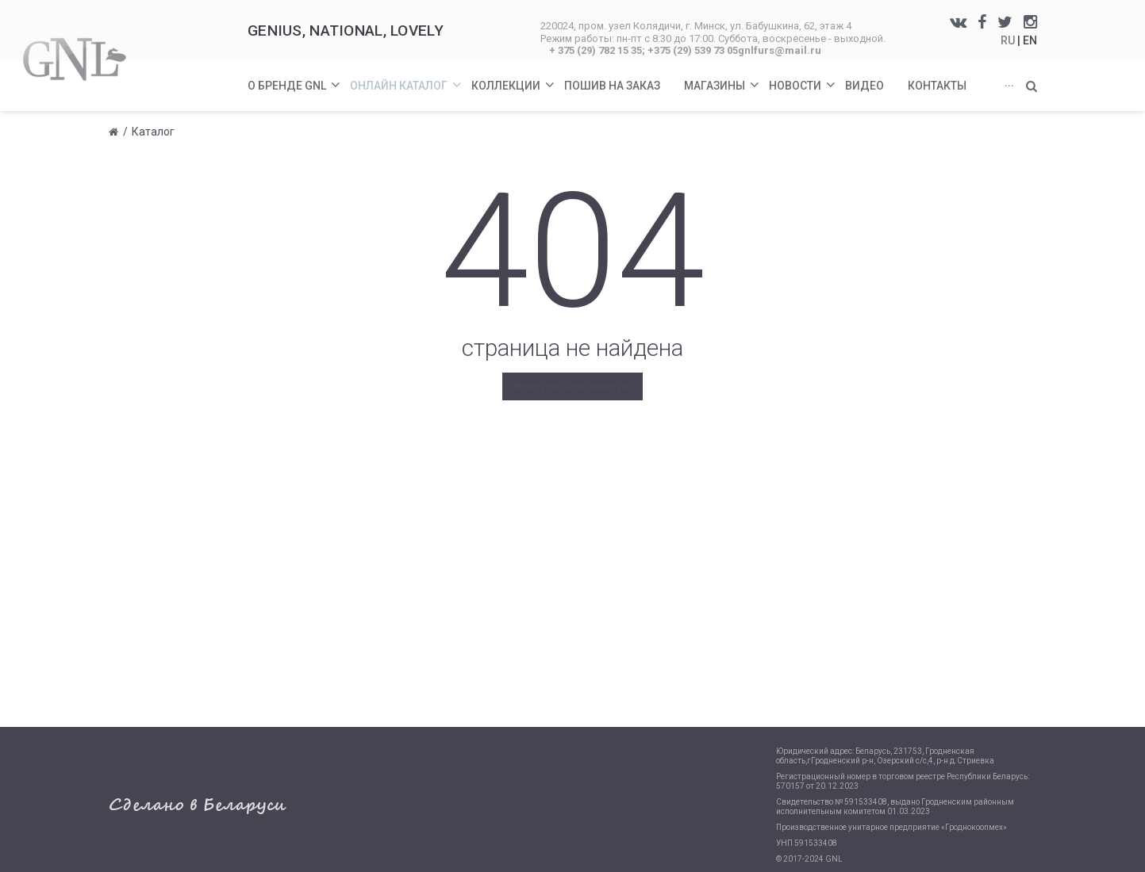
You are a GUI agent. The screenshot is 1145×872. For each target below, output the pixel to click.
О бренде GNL (295, 76)
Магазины (722, 76)
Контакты (937, 85)
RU (1009, 40)
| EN (1027, 40)
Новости (803, 76)
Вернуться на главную (572, 386)
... (1009, 82)
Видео (864, 85)
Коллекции (513, 76)
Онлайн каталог (406, 76)
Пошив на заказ (612, 85)
